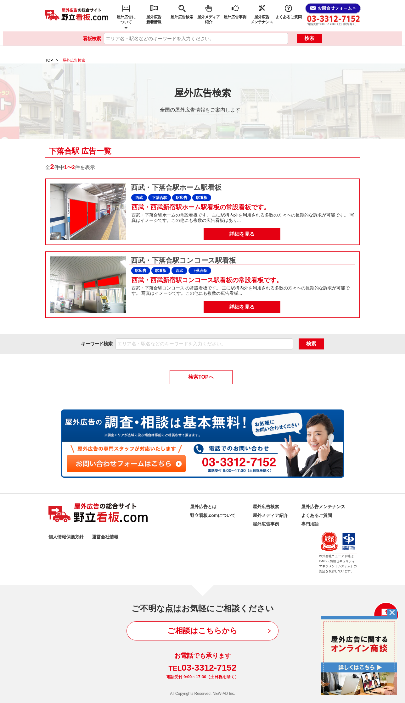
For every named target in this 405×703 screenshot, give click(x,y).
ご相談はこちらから (202, 630)
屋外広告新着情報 (153, 19)
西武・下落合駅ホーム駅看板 (175, 187)
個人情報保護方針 (66, 536)
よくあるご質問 (288, 17)
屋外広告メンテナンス (261, 19)
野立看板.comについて (213, 515)
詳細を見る (242, 234)
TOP (49, 60)
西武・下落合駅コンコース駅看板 (182, 260)
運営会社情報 (105, 536)
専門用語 (310, 523)
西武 (139, 197)
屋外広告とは (203, 506)
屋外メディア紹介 (208, 19)
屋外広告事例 (235, 17)
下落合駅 (159, 197)
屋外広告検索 (182, 17)
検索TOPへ (201, 377)
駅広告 (181, 197)
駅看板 (201, 197)
